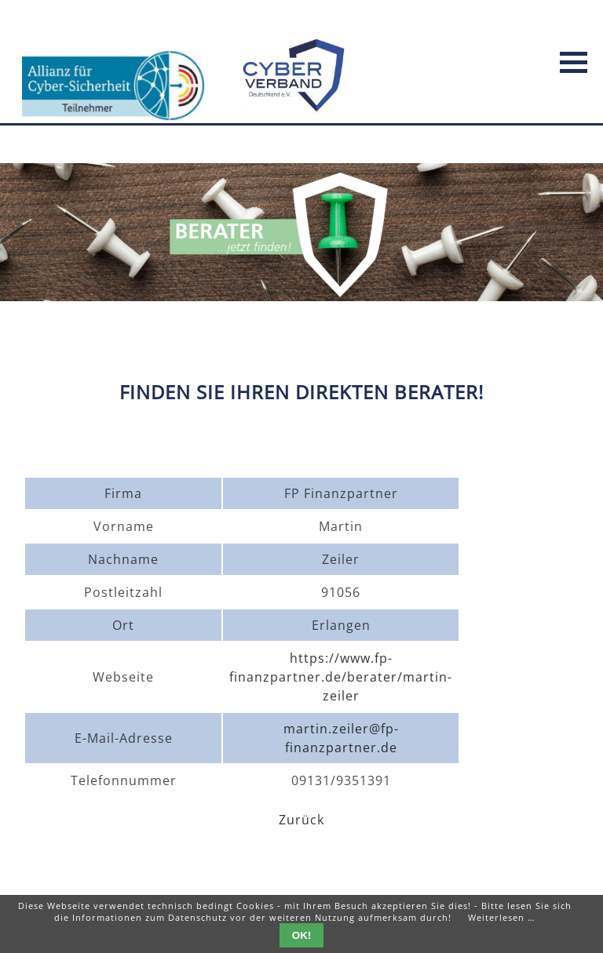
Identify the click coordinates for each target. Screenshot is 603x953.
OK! (301, 935)
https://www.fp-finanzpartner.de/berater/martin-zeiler (340, 676)
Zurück (301, 819)
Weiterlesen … (501, 917)
